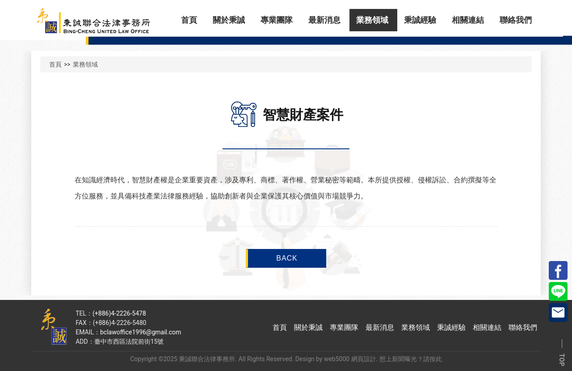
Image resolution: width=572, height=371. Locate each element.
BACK (287, 258)
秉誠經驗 (420, 20)
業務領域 (372, 20)
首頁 (189, 20)
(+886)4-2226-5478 (119, 313)
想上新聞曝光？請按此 (410, 359)
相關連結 (468, 20)
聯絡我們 (516, 20)
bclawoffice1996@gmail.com (140, 332)
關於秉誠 (229, 20)
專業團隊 (277, 20)
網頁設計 (363, 359)
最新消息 (324, 20)
